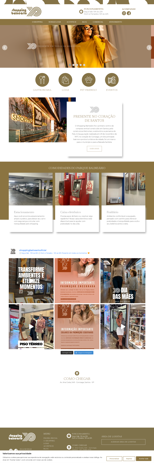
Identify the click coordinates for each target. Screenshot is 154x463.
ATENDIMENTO (115, 22)
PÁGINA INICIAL (51, 438)
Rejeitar (129, 459)
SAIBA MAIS (94, 149)
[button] (70, 65)
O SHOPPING (37, 22)
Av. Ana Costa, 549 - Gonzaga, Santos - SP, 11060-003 (84, 449)
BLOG (84, 22)
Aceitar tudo (143, 459)
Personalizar (114, 459)
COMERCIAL (98, 22)
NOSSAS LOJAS (55, 22)
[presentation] (4, 47)
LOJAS (46, 443)
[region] (77, 456)
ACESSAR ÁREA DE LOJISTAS (123, 442)
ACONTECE (71, 22)
